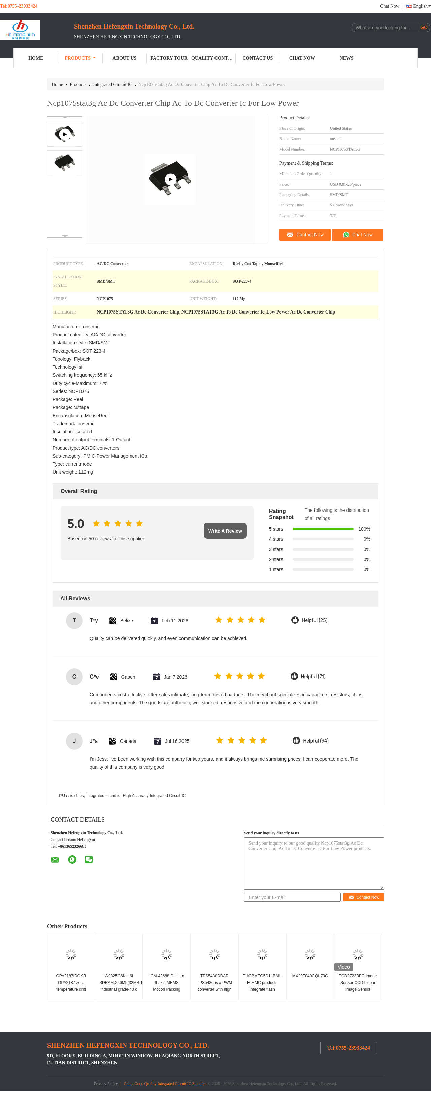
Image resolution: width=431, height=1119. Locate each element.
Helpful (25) (314, 620)
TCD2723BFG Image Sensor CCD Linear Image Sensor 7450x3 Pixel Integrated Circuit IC (358, 989)
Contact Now (310, 234)
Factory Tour (169, 58)
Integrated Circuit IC (112, 84)
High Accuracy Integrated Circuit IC (154, 795)
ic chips (77, 795)
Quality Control (213, 58)
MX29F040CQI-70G (310, 976)
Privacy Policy (106, 1083)
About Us (124, 58)
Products (80, 58)
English (422, 6)
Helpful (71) (313, 677)
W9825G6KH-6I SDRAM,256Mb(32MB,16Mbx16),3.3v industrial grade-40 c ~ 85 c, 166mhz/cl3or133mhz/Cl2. (119, 989)
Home (35, 58)
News (347, 58)
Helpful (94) (316, 741)
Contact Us (257, 58)
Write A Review (225, 531)
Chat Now (389, 6)
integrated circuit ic (103, 795)
